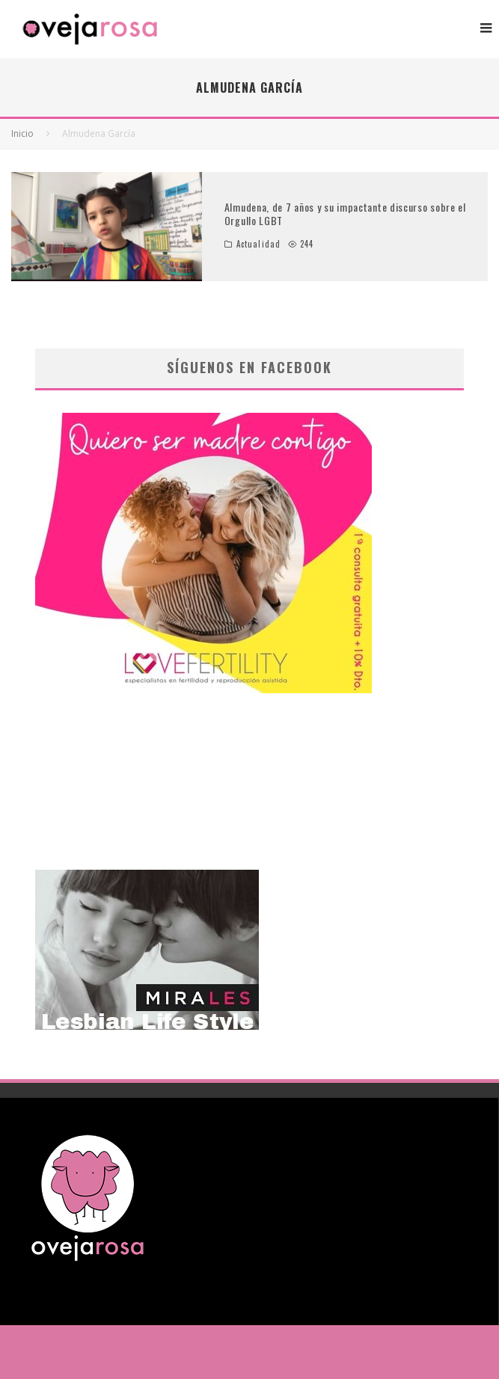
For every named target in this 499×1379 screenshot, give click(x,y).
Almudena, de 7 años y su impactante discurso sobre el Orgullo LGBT (345, 213)
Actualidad (258, 244)
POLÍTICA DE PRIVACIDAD (170, 1359)
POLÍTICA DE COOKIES (335, 1359)
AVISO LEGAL (255, 1359)
